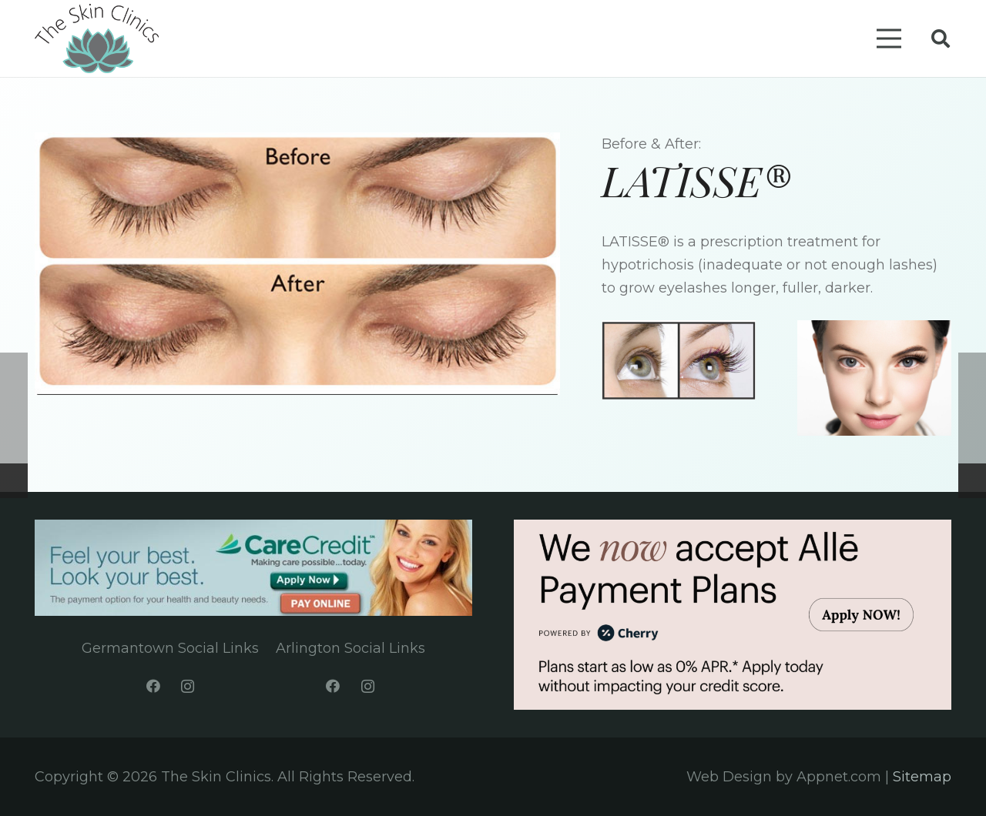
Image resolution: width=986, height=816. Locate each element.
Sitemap (922, 776)
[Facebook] (153, 686)
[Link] (97, 38)
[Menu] (888, 38)
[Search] (940, 38)
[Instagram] (187, 686)
